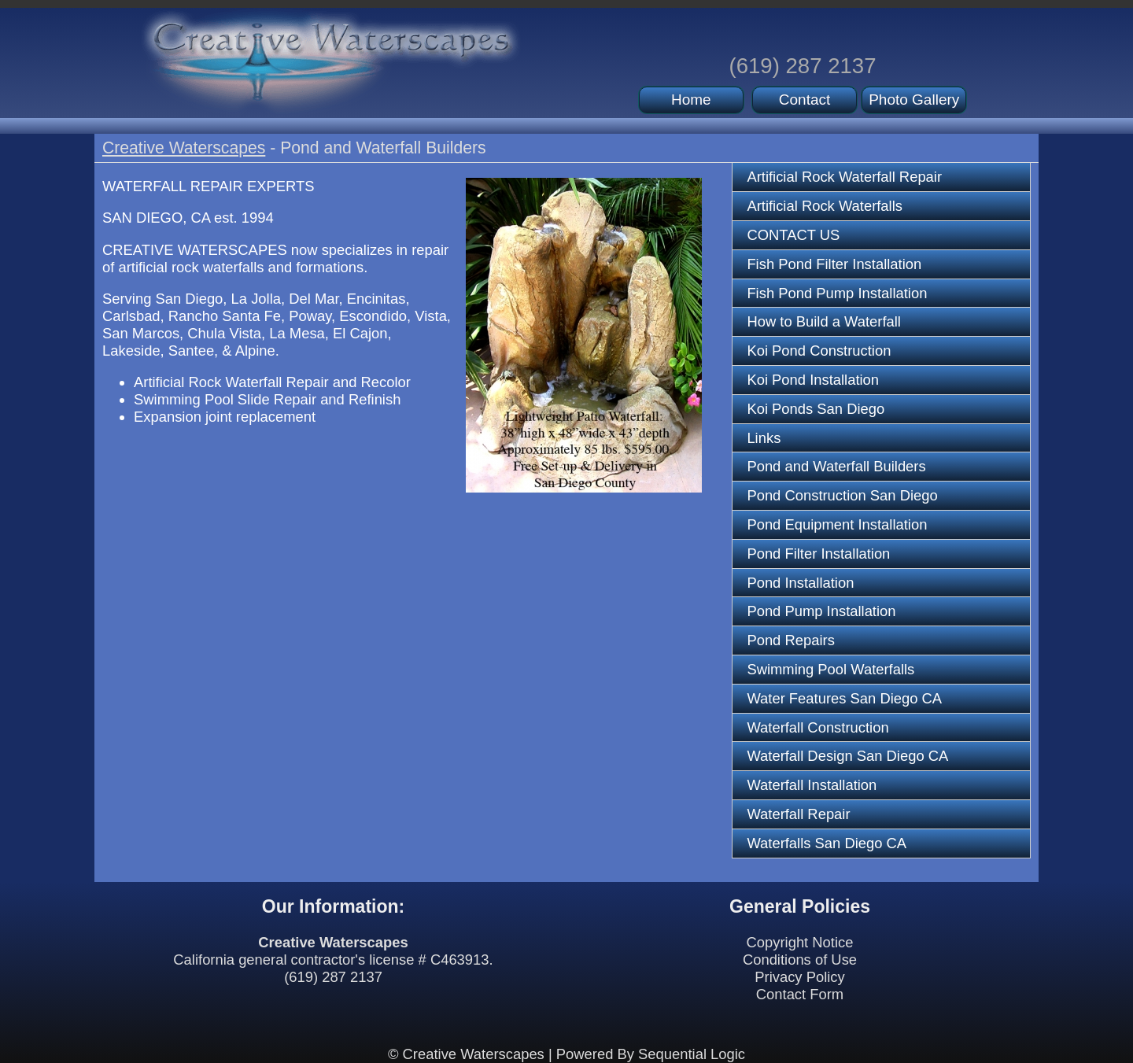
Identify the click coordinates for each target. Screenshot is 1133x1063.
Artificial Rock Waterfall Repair (844, 176)
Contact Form (799, 994)
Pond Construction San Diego (842, 495)
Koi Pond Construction (819, 350)
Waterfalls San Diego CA (826, 843)
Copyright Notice (800, 942)
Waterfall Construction (817, 727)
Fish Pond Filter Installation (834, 264)
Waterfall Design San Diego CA (847, 755)
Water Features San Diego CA (844, 698)
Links (764, 438)
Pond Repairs (790, 640)
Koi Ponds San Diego (815, 408)
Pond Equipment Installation (837, 524)
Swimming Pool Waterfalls (830, 669)
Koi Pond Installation (813, 379)
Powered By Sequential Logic (650, 1054)
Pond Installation (800, 582)
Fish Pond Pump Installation (837, 293)
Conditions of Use (800, 959)
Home (691, 99)
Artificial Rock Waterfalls (824, 205)
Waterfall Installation (812, 785)
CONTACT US (793, 235)
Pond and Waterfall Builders (836, 466)
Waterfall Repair (798, 814)
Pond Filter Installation (818, 553)
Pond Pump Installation (821, 611)
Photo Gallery (914, 99)
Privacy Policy (799, 977)
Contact (804, 99)
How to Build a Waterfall (824, 321)
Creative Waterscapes (183, 147)
